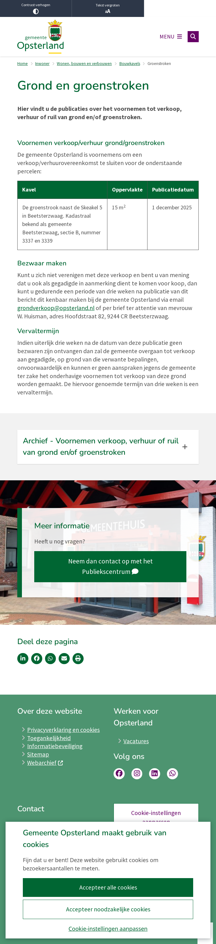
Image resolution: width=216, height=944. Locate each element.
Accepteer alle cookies (108, 887)
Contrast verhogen (36, 8)
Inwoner (42, 63)
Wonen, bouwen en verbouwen (84, 63)
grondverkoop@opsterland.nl (55, 308)
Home (22, 63)
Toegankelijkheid (49, 738)
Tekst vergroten (107, 8)
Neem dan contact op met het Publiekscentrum (110, 566)
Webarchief (45, 762)
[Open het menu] (171, 36)
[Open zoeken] (193, 36)
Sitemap (38, 754)
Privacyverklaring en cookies (63, 729)
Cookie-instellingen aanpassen (108, 928)
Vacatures (136, 741)
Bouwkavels (129, 63)
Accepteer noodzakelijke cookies (108, 909)
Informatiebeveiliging (54, 746)
